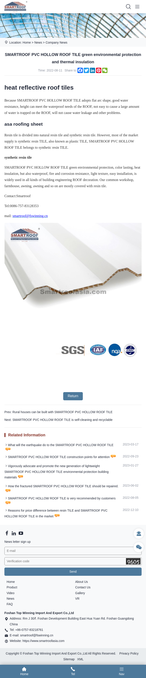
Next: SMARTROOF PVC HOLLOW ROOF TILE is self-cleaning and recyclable (58, 420)
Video (11, 593)
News (38, 42)
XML (80, 659)
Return (73, 396)
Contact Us (83, 587)
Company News (56, 42)
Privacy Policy (129, 653)
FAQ (10, 604)
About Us (81, 582)
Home (27, 42)
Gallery (80, 593)
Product (12, 587)
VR (77, 598)
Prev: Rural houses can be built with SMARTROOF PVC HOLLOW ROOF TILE (58, 412)
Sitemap (69, 659)
